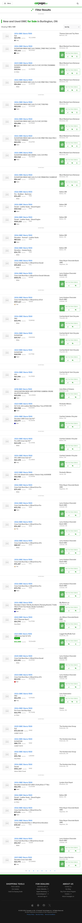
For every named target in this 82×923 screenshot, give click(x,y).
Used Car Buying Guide (15, 891)
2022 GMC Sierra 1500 (23, 350)
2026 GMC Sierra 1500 (23, 192)
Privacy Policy (30, 914)
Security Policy (40, 914)
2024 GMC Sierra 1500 (23, 46)
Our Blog (68, 889)
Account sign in (42, 896)
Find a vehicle (15, 886)
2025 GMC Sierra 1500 (23, 656)
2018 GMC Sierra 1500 (23, 389)
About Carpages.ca (68, 896)
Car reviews (15, 889)
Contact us (68, 886)
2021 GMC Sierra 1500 (23, 634)
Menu (7, 3)
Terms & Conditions (50, 914)
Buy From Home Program (68, 891)
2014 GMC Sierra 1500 (23, 34)
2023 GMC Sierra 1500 (23, 63)
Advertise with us (42, 886)
